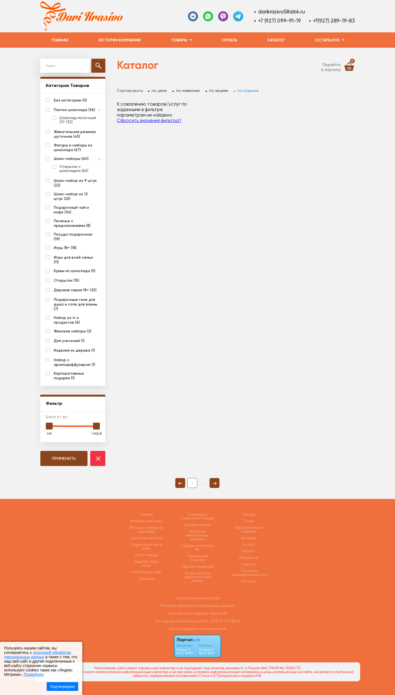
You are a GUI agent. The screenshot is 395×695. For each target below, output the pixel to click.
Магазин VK (248, 558)
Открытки (146, 579)
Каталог (276, 40)
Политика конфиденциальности (249, 573)
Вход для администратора (198, 598)
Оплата (229, 40)
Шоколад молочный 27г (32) (77, 120)
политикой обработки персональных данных (37, 654)
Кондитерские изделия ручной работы (197, 577)
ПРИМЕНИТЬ (64, 458)
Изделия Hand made (146, 563)
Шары (249, 521)
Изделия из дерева (197, 567)
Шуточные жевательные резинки (197, 535)
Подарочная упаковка (197, 558)
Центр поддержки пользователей (197, 629)
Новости (248, 564)
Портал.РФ (218, 613)
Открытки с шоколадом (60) (73, 169)
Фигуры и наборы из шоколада (146, 529)
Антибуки (249, 538)
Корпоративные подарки (248, 529)
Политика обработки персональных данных (197, 606)
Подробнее (34, 674)
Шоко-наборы (146, 555)
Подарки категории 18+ (197, 548)
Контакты (248, 581)
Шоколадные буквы (146, 538)
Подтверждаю (62, 686)
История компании (120, 40)
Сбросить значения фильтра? (149, 120)
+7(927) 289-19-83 (334, 21)
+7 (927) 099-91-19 (279, 21)
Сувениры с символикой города (197, 516)
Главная (59, 40)
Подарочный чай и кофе (146, 546)
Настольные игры (146, 572)
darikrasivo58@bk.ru (281, 12)
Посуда (248, 514)
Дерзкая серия (197, 525)
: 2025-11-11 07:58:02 (224, 621)
